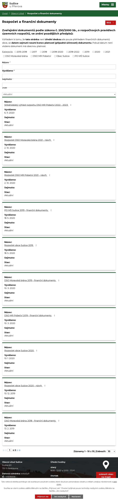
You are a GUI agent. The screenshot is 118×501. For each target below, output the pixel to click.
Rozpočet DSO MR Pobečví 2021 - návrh (27, 175)
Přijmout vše (42, 496)
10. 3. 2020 (9, 288)
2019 (87, 52)
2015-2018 (22, 52)
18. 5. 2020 (9, 218)
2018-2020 (57, 52)
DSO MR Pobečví (42, 56)
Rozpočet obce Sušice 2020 (21, 351)
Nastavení (77, 496)
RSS (111, 23)
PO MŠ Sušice (82, 56)
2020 (97, 52)
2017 (34, 52)
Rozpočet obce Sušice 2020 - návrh (25, 386)
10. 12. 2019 (9, 394)
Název (5, 63)
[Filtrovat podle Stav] (59, 95)
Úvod (5, 13)
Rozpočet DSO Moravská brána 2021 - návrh (29, 140)
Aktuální (8, 125)
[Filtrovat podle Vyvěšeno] (59, 76)
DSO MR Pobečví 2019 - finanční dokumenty (30, 316)
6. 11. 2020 (9, 113)
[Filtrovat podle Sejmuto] (59, 85)
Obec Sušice (63, 56)
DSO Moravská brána (16, 56)
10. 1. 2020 (9, 358)
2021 (107, 52)
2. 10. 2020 (9, 148)
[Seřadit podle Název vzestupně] (10, 61)
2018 (44, 52)
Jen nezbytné (60, 496)
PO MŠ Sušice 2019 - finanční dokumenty (28, 210)
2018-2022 (73, 52)
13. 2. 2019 (9, 429)
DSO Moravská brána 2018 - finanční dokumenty (32, 421)
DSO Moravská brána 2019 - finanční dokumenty (32, 281)
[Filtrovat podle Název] (59, 67)
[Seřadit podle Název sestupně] (10, 62)
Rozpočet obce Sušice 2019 (20, 245)
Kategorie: (7, 52)
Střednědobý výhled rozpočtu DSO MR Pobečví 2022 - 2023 (38, 105)
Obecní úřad (17, 13)
